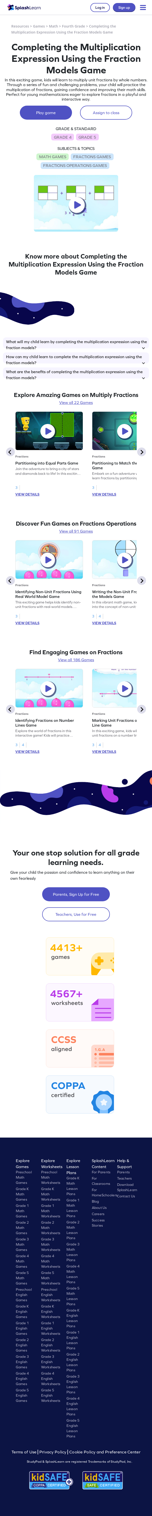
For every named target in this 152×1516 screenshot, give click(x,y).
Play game (46, 112)
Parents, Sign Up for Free (76, 894)
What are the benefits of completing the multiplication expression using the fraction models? (75, 373)
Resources (20, 26)
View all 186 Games (76, 660)
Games (39, 26)
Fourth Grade (73, 26)
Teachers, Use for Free (75, 914)
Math (53, 26)
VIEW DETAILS (27, 494)
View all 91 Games (76, 531)
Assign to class (106, 112)
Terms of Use (25, 1452)
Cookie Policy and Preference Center (104, 1452)
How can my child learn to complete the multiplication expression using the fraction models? (75, 358)
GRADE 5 (87, 137)
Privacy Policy (52, 1452)
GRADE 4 (62, 137)
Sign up (124, 8)
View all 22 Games (76, 402)
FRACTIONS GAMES (92, 156)
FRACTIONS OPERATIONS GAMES (75, 165)
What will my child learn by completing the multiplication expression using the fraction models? (76, 343)
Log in (100, 8)
